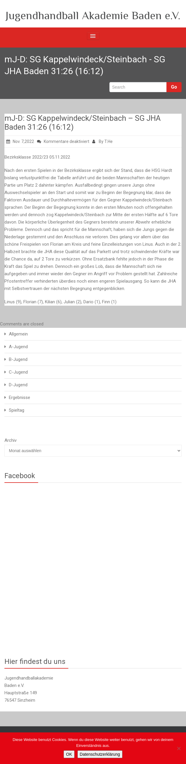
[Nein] (179, 748)
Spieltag (16, 410)
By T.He (102, 141)
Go (174, 87)
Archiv (10, 440)
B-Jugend (18, 359)
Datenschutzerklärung (100, 754)
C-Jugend (18, 372)
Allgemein (18, 334)
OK (69, 754)
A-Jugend (18, 346)
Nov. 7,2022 (20, 141)
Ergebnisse (19, 397)
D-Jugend (18, 384)
